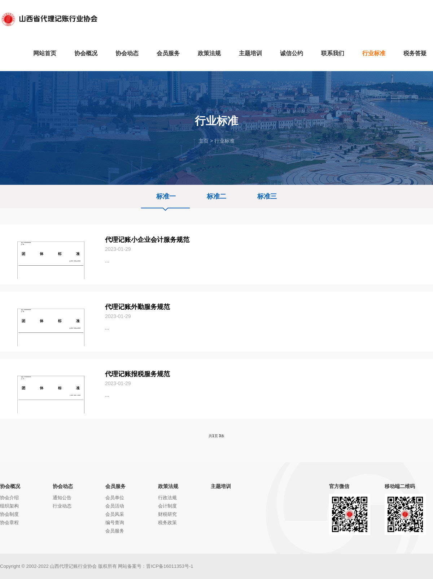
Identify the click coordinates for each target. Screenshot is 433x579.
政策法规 (168, 486)
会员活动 (114, 506)
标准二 (216, 196)
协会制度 (9, 514)
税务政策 (167, 522)
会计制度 (167, 506)
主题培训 (221, 486)
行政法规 (167, 497)
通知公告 (62, 497)
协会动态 (63, 486)
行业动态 (62, 506)
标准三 (267, 196)
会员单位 (114, 497)
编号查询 (114, 522)
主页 (203, 141)
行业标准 (224, 141)
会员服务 (115, 486)
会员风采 (114, 514)
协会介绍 (9, 497)
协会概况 (10, 486)
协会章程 (9, 522)
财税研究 (167, 514)
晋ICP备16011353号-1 (169, 566)
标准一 (166, 196)
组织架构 (9, 506)
